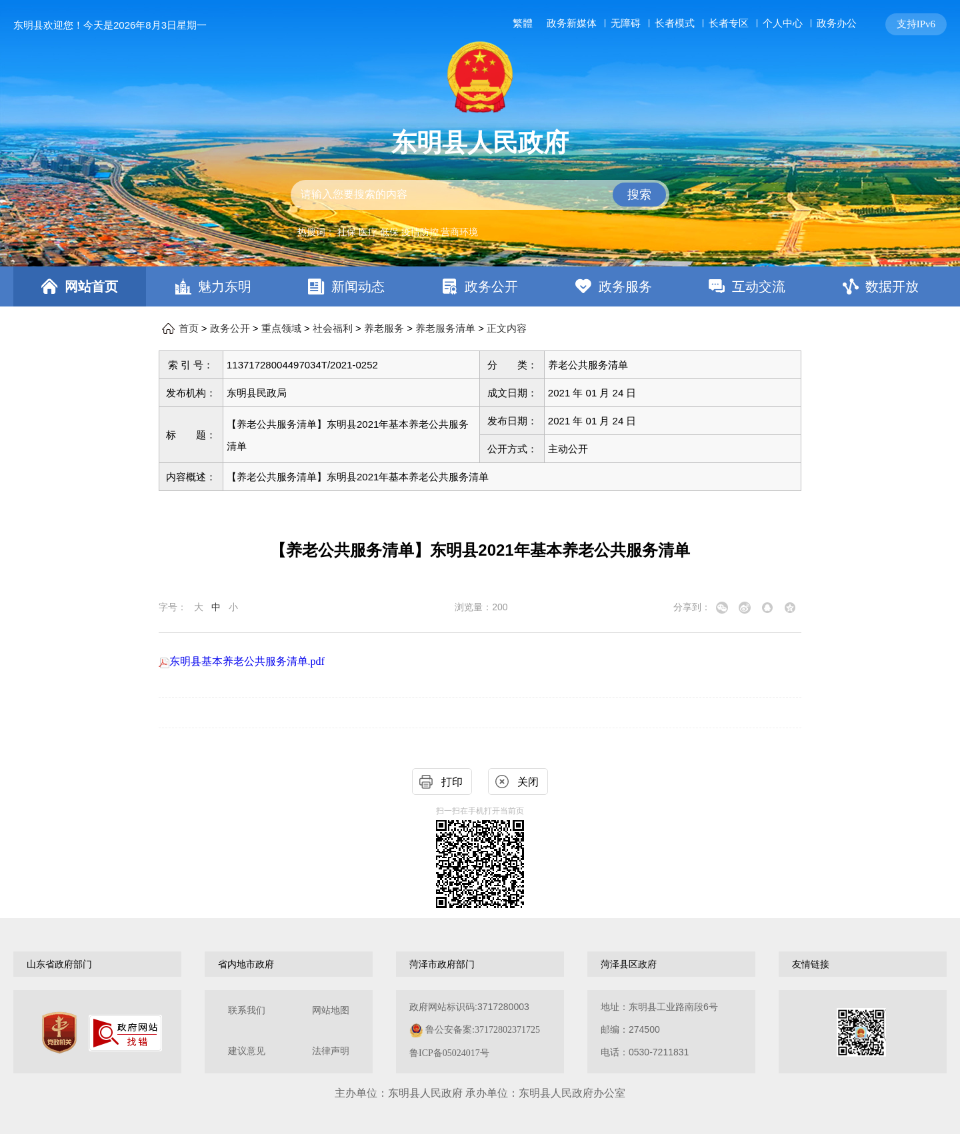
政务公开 (491, 286)
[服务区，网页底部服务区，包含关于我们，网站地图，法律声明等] (480, 1031)
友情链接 (810, 964)
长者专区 (729, 23)
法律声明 (330, 1051)
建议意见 (246, 1051)
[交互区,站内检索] (480, 195)
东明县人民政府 (480, 143)
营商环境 (459, 232)
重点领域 (281, 328)
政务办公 (837, 23)
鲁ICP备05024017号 (449, 1053)
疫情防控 (420, 232)
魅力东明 (224, 286)
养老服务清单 (445, 328)
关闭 (528, 782)
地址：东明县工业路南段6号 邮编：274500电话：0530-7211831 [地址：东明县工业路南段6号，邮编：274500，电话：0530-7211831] (659, 1029)
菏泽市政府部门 (442, 964)
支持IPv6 (916, 24)
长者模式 (675, 23)
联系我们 (246, 1010)
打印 (452, 782)
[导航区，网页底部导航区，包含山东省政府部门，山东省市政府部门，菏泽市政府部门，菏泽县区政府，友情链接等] (480, 964)
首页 (189, 328)
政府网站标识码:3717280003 (474, 1029)
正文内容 (507, 328)
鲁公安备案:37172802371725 (482, 1030)
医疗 (368, 232)
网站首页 (91, 286)
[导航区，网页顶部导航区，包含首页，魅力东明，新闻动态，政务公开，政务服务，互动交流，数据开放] (480, 286)
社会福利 (333, 328)
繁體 (523, 23)
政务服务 (625, 286)
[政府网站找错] (125, 1033)
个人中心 (783, 23)
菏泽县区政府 (629, 964)
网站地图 (330, 1010)
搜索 (639, 194)
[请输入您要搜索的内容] (480, 195)
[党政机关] (59, 1032)
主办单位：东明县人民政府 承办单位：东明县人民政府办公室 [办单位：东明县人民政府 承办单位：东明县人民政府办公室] (480, 1093)
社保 (346, 232)
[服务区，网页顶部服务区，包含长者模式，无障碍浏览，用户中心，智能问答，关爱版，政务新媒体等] (727, 24)
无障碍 (626, 23)
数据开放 (892, 286)
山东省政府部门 (59, 964)
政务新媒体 (572, 23)
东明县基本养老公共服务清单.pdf (242, 661)
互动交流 (758, 286)
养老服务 (384, 328)
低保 (389, 232)
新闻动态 (358, 286)
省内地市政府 (246, 964)
